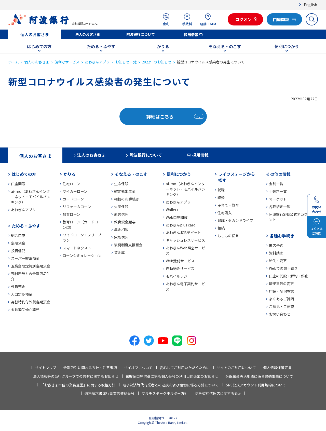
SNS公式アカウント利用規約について (256, 384)
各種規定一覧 (279, 206)
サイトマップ (45, 367)
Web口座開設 (176, 217)
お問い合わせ (279, 314)
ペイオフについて (138, 367)
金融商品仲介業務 (25, 309)
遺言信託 (121, 214)
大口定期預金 (21, 294)
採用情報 (191, 34)
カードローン (73, 198)
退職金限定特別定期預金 (30, 265)
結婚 (221, 197)
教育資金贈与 (124, 221)
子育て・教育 (228, 205)
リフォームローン (77, 206)
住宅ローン (71, 183)
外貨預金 (18, 286)
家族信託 (121, 237)
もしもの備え (228, 235)
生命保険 (121, 183)
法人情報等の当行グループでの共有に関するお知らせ (75, 376)
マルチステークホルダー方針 (165, 393)
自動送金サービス (180, 268)
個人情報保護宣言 (277, 367)
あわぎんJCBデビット (183, 232)
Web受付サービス (180, 260)
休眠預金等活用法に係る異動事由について (259, 376)
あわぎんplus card (180, 224)
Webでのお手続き (283, 268)
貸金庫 (119, 252)
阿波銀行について (140, 34)
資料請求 (276, 252)
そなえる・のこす (225, 46)
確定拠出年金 (124, 191)
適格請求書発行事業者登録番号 (109, 393)
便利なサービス (67, 61)
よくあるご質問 (281, 298)
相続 (221, 228)
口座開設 (18, 183)
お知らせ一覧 (126, 61)
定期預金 (18, 243)
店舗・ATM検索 (281, 291)
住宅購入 (225, 212)
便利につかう (287, 46)
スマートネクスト (77, 247)
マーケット (278, 198)
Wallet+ (172, 209)
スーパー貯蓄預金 (25, 258)
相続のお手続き (126, 198)
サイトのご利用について (236, 367)
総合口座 (18, 235)
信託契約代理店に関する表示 (218, 393)
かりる (163, 46)
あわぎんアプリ (97, 61)
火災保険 (121, 206)
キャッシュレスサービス (185, 240)
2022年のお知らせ (156, 61)
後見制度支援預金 (128, 244)
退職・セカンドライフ (235, 220)
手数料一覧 (278, 191)
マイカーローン (75, 191)
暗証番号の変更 (281, 283)
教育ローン (71, 214)
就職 (221, 189)
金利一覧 (276, 183)
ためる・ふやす (101, 46)
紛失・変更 (278, 260)
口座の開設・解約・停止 (288, 275)
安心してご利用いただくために (185, 367)
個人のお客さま (34, 34)
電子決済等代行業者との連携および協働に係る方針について (171, 384)
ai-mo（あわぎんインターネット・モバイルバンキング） (30, 197)
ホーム (13, 61)
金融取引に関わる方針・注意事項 (90, 367)
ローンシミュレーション (82, 255)
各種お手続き (282, 236)
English (310, 4)
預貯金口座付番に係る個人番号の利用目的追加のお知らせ (172, 376)
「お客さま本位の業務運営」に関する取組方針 (77, 384)
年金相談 (121, 229)
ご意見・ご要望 (281, 306)
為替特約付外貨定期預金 (30, 301)
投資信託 (18, 250)
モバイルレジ (176, 276)
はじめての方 (39, 46)
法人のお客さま (87, 34)
